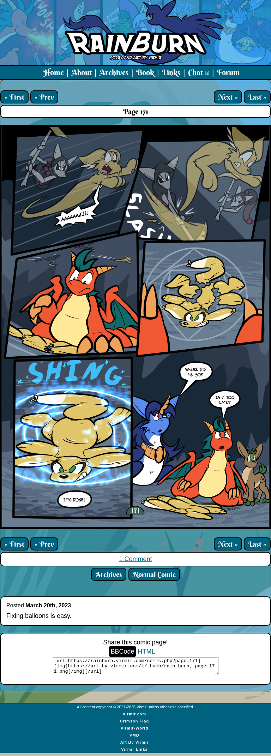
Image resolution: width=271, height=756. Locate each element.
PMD (134, 738)
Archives (114, 72)
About (82, 72)
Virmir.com (134, 717)
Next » (228, 97)
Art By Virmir (134, 745)
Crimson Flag (134, 724)
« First (14, 97)
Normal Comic (154, 574)
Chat (198, 72)
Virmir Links (134, 752)
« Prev (44, 97)
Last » (257, 97)
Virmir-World (134, 731)
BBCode (122, 651)
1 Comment (135, 558)
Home (53, 72)
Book (145, 72)
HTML (146, 651)
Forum (228, 72)
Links (171, 72)
